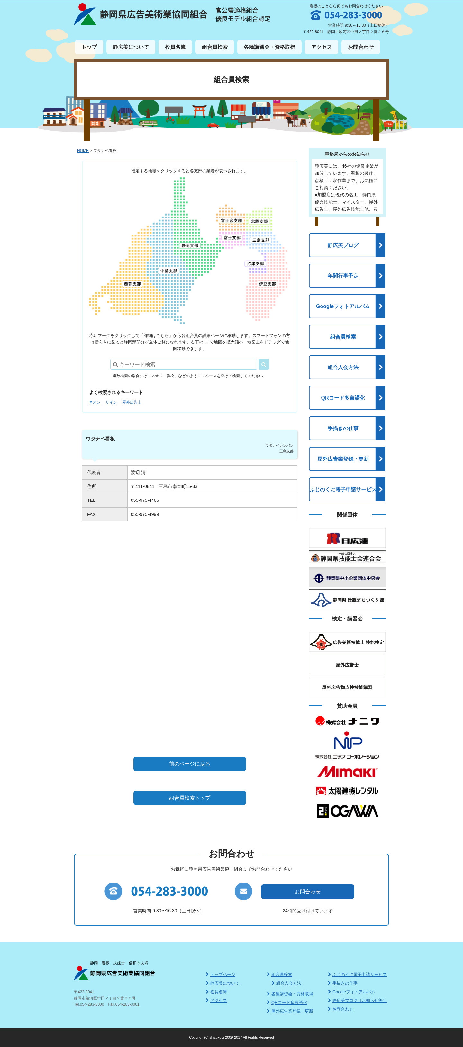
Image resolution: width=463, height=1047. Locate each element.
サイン (111, 402)
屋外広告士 (131, 402)
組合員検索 (215, 47)
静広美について (131, 47)
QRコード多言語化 (343, 398)
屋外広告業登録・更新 (343, 459)
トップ (89, 47)
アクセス (321, 47)
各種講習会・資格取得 (269, 47)
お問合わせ (361, 47)
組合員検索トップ (189, 798)
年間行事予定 (343, 276)
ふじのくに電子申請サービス (343, 489)
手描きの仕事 (343, 428)
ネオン (95, 402)
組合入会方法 (343, 367)
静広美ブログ (343, 245)
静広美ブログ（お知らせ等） (357, 1000)
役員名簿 (175, 47)
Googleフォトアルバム (343, 306)
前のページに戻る (189, 764)
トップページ (220, 974)
